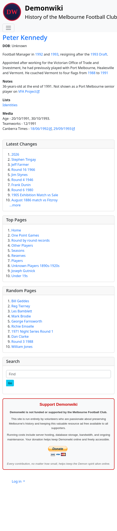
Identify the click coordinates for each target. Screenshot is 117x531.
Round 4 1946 (22, 179)
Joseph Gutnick (23, 270)
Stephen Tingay (23, 159)
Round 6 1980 (22, 190)
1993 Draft (98, 54)
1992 (39, 54)
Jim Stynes (19, 174)
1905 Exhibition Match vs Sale (34, 195)
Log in (17, 481)
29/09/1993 (62, 128)
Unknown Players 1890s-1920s (35, 265)
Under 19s (19, 276)
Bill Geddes (20, 301)
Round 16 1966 (23, 169)
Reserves (18, 255)
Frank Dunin (21, 184)
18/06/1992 (39, 128)
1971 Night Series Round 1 (32, 331)
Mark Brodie (21, 316)
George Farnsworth (26, 321)
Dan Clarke (20, 336)
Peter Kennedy (25, 37)
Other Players (22, 245)
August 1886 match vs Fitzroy (34, 200)
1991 (104, 73)
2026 (15, 154)
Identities (10, 105)
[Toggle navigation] (8, 28)
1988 (91, 73)
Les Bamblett (21, 311)
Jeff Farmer (20, 164)
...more (15, 205)
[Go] (10, 383)
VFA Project (27, 91)
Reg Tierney (20, 306)
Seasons (17, 250)
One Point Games (25, 235)
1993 (54, 54)
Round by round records (30, 240)
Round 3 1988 (22, 341)
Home (16, 230)
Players (17, 260)
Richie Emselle (22, 326)
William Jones (21, 346)
